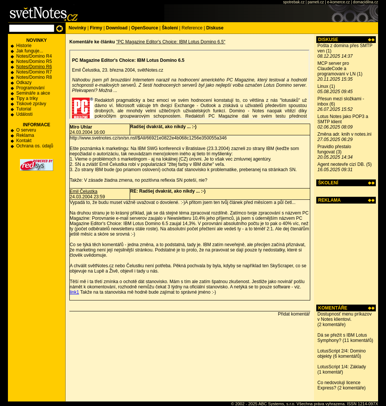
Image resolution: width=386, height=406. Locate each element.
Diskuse (215, 28)
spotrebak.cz (294, 2)
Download (116, 28)
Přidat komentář (294, 314)
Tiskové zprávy (31, 103)
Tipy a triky (27, 98)
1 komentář (330, 372)
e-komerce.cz (338, 2)
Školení (170, 28)
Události (24, 114)
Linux (322, 86)
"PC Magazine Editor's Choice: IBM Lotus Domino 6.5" (170, 41)
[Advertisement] (346, 254)
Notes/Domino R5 (34, 61)
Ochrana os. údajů (34, 146)
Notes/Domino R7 (34, 72)
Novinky (77, 28)
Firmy (96, 28)
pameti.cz (316, 2)
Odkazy (24, 82)
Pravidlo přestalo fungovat (334, 149)
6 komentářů (347, 356)
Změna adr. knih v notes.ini (344, 134)
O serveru (26, 130)
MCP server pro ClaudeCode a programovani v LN (336, 69)
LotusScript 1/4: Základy (341, 366)
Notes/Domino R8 (34, 77)
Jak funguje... (29, 51)
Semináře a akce (33, 93)
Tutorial (23, 109)
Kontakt (24, 140)
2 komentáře (331, 324)
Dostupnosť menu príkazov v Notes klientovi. (344, 316)
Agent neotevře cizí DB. (341, 164)
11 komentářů (358, 340)
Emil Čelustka (83, 191)
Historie (24, 45)
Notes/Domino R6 (34, 66)
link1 (74, 292)
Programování (30, 87)
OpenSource (144, 28)
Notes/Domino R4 (34, 56)
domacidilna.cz (365, 2)
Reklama (25, 135)
